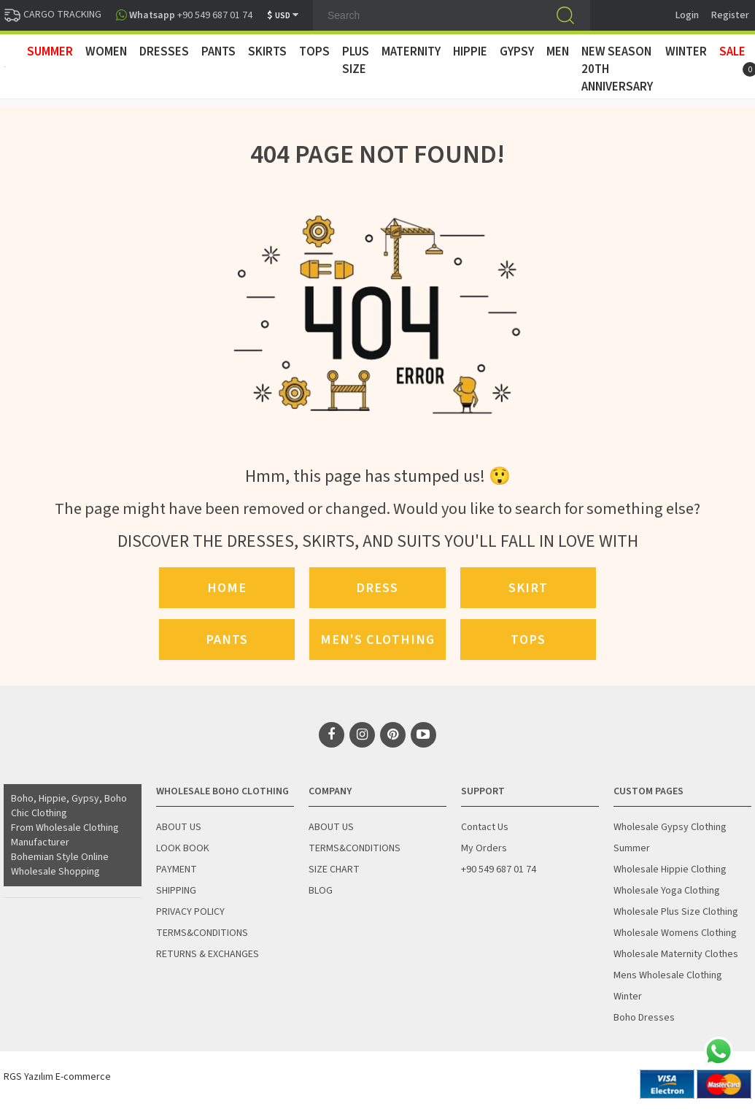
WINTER (686, 52)
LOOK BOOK (182, 848)
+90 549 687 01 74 (498, 869)
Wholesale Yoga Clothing (666, 890)
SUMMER (50, 52)
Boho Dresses (644, 1017)
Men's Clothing (377, 639)
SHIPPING (176, 890)
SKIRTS (267, 52)
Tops (528, 639)
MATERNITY (411, 52)
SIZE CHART (334, 869)
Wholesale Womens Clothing (675, 933)
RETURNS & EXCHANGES (207, 954)
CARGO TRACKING (52, 14)
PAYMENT (176, 869)
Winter (627, 996)
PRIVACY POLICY (190, 912)
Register (730, 15)
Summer (631, 848)
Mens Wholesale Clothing (667, 975)
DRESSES (164, 52)
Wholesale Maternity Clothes (675, 954)
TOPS (314, 52)
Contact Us (484, 827)
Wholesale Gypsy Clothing (670, 827)
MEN (557, 52)
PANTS (218, 52)
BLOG (321, 890)
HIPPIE (470, 52)
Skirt (528, 587)
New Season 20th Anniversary (617, 69)
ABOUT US (178, 827)
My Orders (484, 848)
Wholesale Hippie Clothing (670, 869)
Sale (732, 52)
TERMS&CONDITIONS (202, 933)
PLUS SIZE (355, 60)
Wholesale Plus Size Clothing (675, 912)
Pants (227, 639)
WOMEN (106, 52)
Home (227, 587)
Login (687, 15)
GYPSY (517, 52)
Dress (377, 587)
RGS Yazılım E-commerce (57, 1077)
